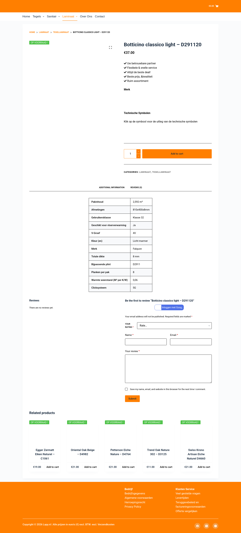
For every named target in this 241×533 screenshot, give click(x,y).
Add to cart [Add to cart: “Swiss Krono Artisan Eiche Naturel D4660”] (204, 467)
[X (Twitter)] (206, 526)
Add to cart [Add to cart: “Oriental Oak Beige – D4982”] (90, 467)
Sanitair (54, 17)
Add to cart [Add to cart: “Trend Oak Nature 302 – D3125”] (166, 467)
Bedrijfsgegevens (135, 493)
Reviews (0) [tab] (136, 187)
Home (26, 16)
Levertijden (182, 497)
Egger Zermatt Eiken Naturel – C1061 (45, 454)
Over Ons (86, 16)
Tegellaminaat (161, 172)
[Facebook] (197, 526)
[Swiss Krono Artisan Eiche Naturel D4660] (196, 432)
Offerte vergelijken (186, 511)
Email (174, 335)
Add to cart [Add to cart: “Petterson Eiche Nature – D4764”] (128, 467)
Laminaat (70, 17)
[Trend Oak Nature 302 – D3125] (158, 432)
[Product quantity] (132, 153)
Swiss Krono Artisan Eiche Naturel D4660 (196, 454)
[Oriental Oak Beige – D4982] (82, 432)
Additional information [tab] (112, 187)
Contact (100, 16)
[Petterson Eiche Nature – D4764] (120, 432)
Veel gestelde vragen (188, 493)
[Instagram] (215, 526)
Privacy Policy (133, 506)
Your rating (129, 325)
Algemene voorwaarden (139, 497)
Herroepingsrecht (135, 502)
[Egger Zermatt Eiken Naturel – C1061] (44, 432)
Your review (132, 351)
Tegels (39, 17)
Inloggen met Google (169, 307)
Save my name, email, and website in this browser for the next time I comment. (168, 389)
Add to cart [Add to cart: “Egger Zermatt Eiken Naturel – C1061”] (52, 467)
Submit (132, 398)
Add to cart (177, 153)
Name (129, 335)
